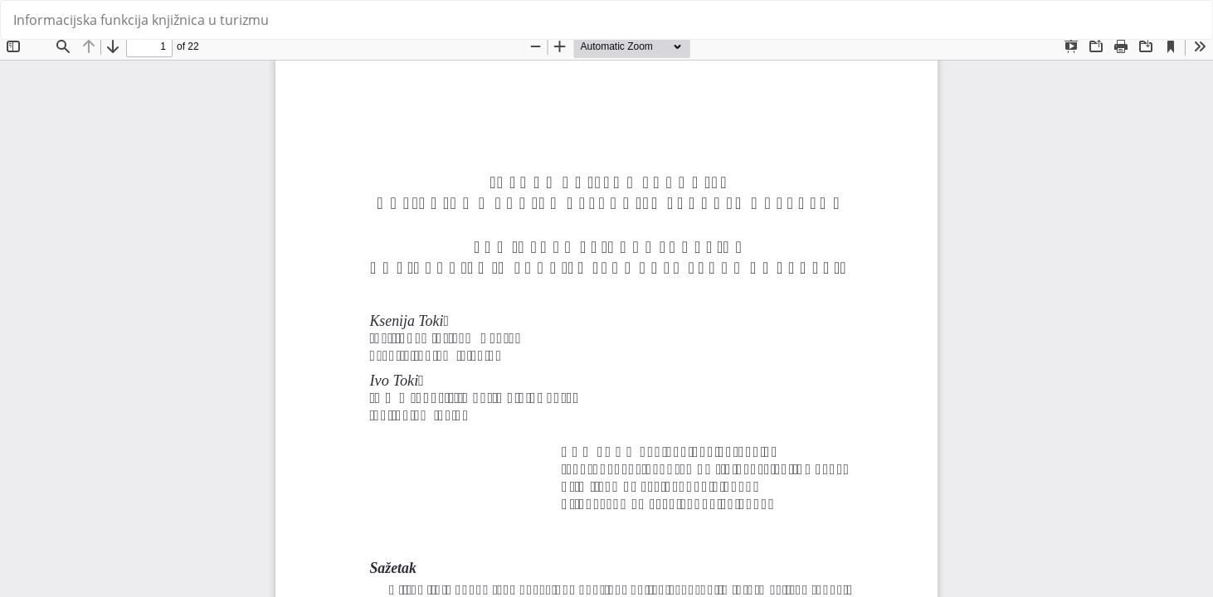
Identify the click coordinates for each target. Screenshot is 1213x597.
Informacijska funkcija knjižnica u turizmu (141, 20)
